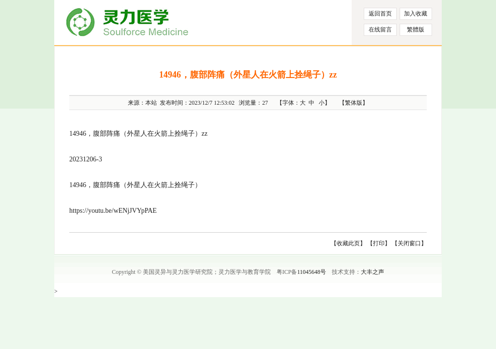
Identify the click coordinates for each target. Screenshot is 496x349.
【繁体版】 (353, 102)
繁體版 (415, 29)
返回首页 (380, 13)
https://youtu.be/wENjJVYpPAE (113, 210)
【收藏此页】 (348, 243)
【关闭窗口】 (409, 243)
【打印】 (378, 243)
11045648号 (311, 272)
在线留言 (380, 29)
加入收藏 (415, 13)
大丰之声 (372, 272)
